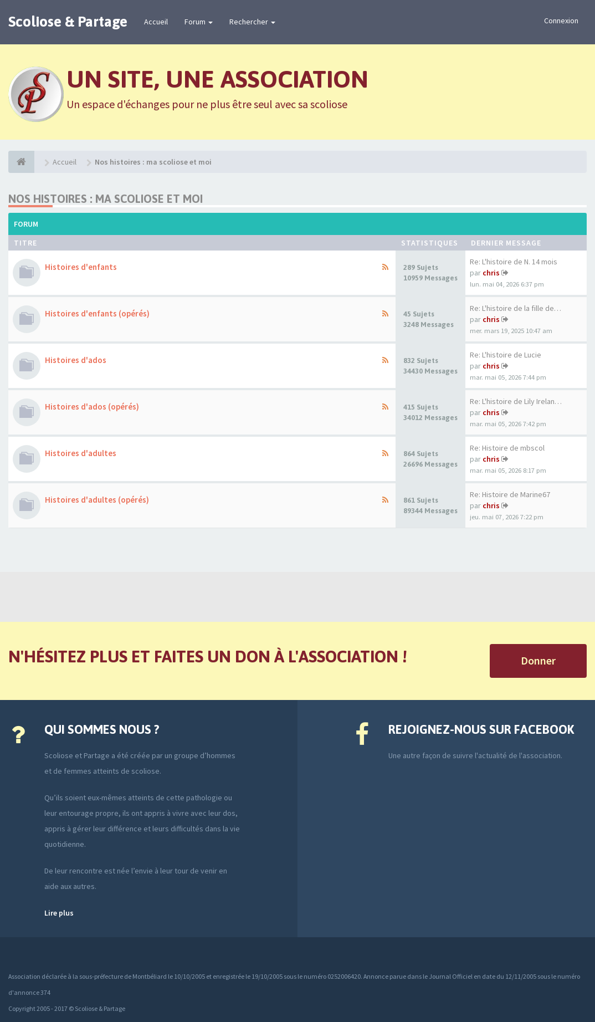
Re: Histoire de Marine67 (510, 494)
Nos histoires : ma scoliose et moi (105, 198)
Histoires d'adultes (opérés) (97, 499)
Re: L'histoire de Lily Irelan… (516, 401)
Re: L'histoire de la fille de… (515, 308)
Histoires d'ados (75, 360)
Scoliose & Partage (67, 21)
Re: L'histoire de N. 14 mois (513, 262)
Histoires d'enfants (81, 267)
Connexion (561, 20)
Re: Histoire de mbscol (507, 448)
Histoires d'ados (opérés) (92, 406)
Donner (538, 660)
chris (491, 273)
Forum (198, 22)
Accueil (156, 22)
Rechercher (252, 22)
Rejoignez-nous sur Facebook (481, 729)
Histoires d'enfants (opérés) (97, 313)
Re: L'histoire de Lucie (505, 355)
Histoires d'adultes (80, 453)
